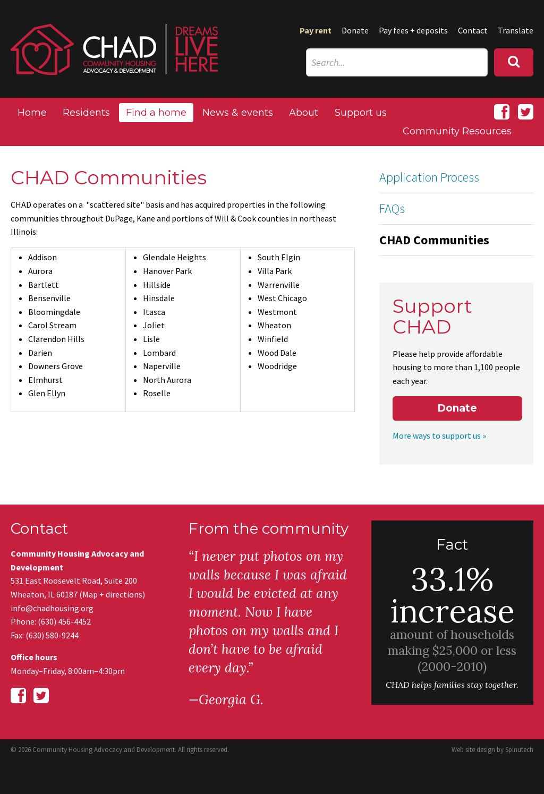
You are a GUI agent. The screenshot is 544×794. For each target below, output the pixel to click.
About (303, 112)
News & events (237, 112)
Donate (355, 30)
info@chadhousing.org (52, 608)
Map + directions (112, 594)
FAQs (392, 208)
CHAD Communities (434, 240)
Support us (361, 112)
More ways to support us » (439, 435)
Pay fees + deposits (413, 30)
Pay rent (316, 30)
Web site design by (492, 749)
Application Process (429, 177)
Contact (473, 30)
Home (32, 112)
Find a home (156, 112)
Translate (515, 30)
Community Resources (457, 131)
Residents (86, 112)
